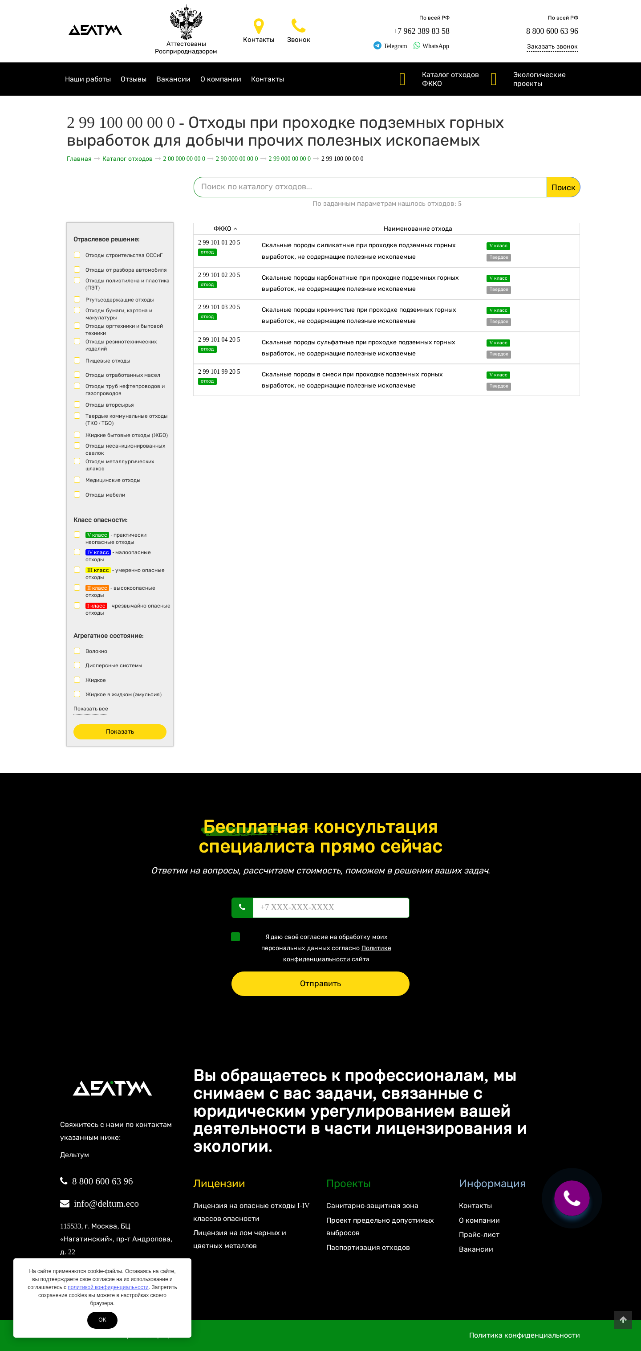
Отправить (320, 983)
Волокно (96, 651)
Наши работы (88, 79)
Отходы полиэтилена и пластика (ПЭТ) (127, 284)
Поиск (564, 187)
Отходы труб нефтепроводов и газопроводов (125, 389)
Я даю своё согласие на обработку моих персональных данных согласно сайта (314, 947)
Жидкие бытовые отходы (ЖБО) (126, 435)
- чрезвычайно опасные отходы (127, 609)
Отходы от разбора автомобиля (126, 270)
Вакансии (173, 79)
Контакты (267, 79)
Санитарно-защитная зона (372, 1205)
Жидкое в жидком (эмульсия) (123, 694)
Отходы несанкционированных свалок (125, 449)
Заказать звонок (552, 46)
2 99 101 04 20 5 (219, 339)
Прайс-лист (479, 1234)
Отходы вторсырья (109, 405)
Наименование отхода (418, 228)
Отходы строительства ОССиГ (123, 255)
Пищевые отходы (107, 361)
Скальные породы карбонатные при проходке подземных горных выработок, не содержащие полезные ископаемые (360, 283)
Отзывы (133, 79)
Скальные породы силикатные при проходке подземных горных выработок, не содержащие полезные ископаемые (359, 251)
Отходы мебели (105, 495)
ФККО (225, 228)
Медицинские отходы (113, 480)
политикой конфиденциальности (108, 1287)
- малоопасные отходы (118, 556)
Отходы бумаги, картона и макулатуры (118, 314)
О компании (220, 79)
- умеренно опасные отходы (125, 573)
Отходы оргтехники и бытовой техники (124, 329)
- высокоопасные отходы (120, 591)
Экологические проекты (539, 79)
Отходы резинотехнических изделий (121, 345)
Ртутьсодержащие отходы (119, 300)
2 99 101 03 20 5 (219, 307)
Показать (120, 731)
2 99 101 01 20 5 (219, 242)
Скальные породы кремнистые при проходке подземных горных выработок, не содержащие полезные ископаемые (359, 315)
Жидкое (95, 680)
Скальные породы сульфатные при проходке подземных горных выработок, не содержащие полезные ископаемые (358, 348)
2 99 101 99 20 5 (219, 371)
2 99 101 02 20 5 (219, 275)
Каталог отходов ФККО (450, 79)
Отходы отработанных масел (122, 375)
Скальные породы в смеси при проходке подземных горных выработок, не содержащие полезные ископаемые (352, 380)
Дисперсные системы (113, 665)
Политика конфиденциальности (524, 1335)
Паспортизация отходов (368, 1247)
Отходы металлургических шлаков (119, 465)
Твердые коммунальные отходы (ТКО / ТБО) (126, 419)
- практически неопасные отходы (115, 538)
